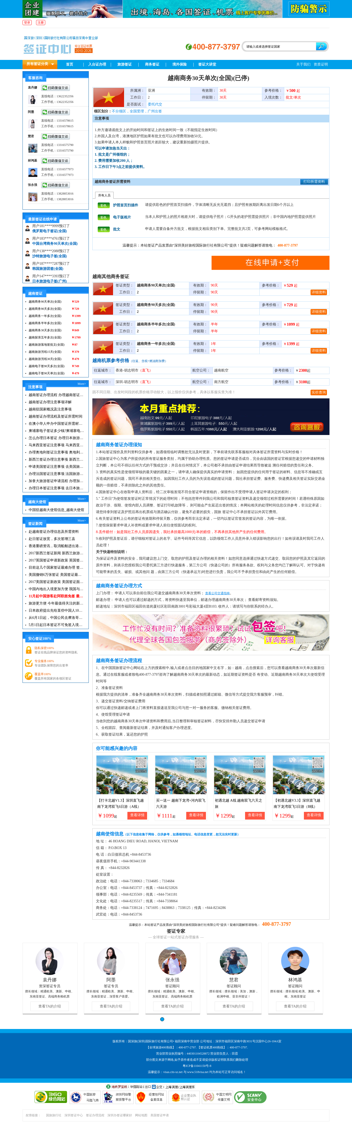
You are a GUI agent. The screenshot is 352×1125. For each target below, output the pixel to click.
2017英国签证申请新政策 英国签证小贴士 (56, 560)
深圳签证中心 (73, 1115)
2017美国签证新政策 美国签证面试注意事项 (56, 582)
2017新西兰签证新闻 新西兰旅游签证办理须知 (56, 553)
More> (82, 384)
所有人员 (104, 195)
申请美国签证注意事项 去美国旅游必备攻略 (56, 467)
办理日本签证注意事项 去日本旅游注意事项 (56, 488)
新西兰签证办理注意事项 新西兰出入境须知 (56, 459)
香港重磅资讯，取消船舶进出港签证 (56, 546)
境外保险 (179, 64)
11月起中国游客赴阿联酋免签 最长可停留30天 (56, 596)
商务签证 (152, 64)
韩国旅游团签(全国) (47, 279)
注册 (41, 22)
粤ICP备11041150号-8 (197, 1066)
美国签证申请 (159, 1115)
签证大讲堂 (207, 64)
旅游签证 (124, 64)
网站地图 (141, 1115)
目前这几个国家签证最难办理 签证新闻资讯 (56, 567)
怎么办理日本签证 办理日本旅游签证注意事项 (56, 438)
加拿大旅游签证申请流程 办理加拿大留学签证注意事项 (56, 481)
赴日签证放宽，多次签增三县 (52, 539)
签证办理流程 (95, 1115)
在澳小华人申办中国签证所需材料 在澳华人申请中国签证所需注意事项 (56, 424)
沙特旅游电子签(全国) (49, 266)
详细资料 (319, 292)
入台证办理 (97, 64)
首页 (69, 64)
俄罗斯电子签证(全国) (49, 241)
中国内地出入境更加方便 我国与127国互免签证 (56, 589)
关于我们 (303, 64)
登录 (27, 22)
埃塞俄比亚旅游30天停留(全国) (56, 229)
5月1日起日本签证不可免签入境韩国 (56, 625)
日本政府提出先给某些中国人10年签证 (56, 610)
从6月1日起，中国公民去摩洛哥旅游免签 (56, 618)
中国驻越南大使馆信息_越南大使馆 (56, 510)
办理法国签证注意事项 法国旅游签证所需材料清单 (56, 474)
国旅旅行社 (53, 1115)
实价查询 (319, 392)
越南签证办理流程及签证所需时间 (55, 416)
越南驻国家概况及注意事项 (50, 409)
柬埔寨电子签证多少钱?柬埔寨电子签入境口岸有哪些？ (56, 431)
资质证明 (321, 64)
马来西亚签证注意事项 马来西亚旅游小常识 (56, 445)
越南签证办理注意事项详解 (50, 402)
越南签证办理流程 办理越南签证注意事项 (56, 395)
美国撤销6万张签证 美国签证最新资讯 (56, 575)
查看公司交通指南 (217, 593)
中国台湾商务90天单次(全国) (55, 254)
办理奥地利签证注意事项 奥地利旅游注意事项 (56, 452)
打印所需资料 (314, 182)
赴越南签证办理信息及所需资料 (54, 532)
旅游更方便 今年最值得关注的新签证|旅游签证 (56, 603)
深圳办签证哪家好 (119, 1115)
